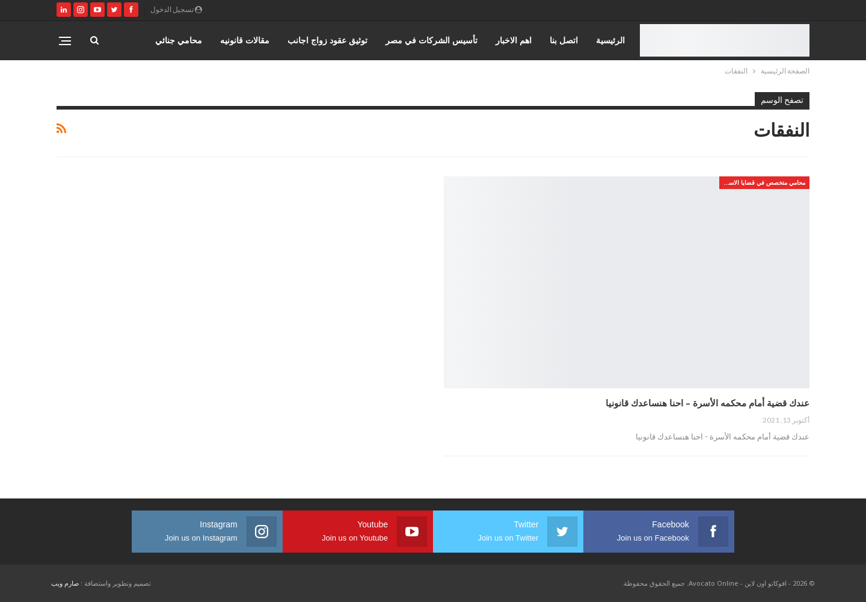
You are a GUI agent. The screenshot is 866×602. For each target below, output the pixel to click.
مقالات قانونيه (244, 40)
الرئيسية (610, 40)
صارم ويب (65, 583)
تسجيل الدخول (176, 9)
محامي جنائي (178, 40)
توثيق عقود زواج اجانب (327, 40)
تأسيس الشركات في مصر (431, 40)
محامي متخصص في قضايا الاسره (763, 182)
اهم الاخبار (514, 40)
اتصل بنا (564, 40)
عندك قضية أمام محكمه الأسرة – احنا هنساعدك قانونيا (707, 403)
